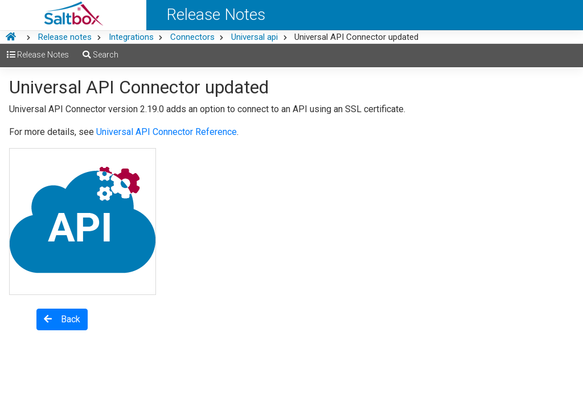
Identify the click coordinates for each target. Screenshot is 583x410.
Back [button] (62, 319)
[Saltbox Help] (73, 15)
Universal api (254, 37)
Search (100, 55)
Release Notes (38, 55)
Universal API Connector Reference (166, 131)
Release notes (65, 37)
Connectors (192, 37)
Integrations (131, 37)
